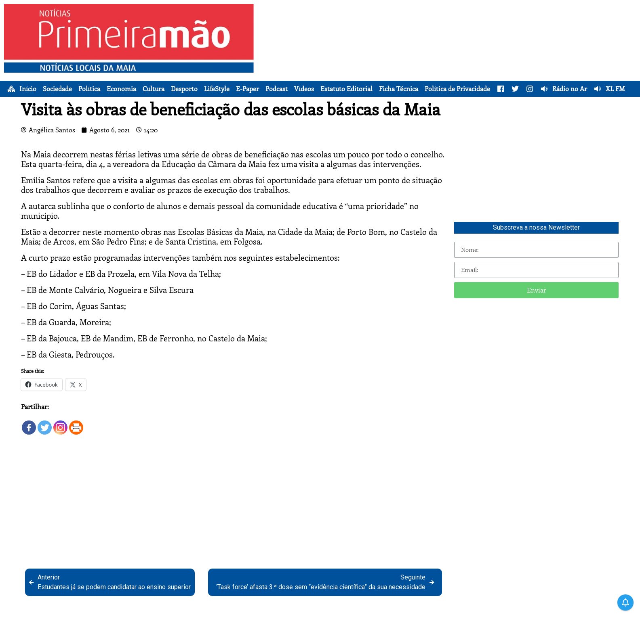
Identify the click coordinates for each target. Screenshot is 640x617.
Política (89, 89)
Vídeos (304, 89)
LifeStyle (216, 89)
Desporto (184, 89)
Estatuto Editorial (346, 89)
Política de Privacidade (457, 89)
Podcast (276, 89)
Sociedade (57, 89)
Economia (121, 89)
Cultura (153, 89)
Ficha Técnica (398, 89)
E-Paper (247, 89)
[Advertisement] (447, 60)
